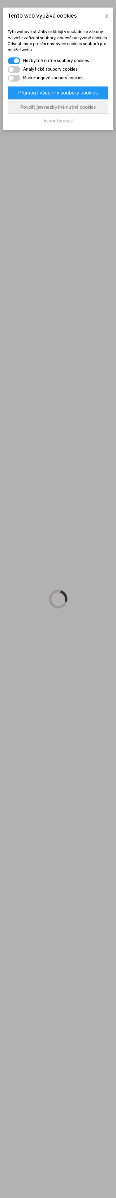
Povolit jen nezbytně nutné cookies (58, 107)
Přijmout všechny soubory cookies (58, 93)
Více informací (58, 121)
